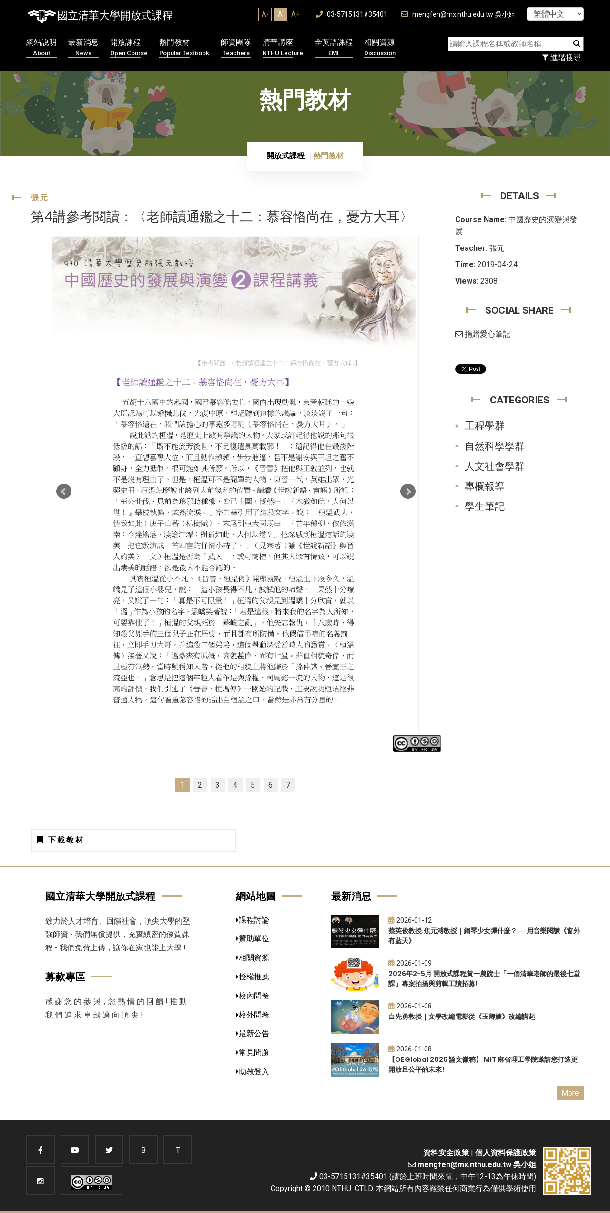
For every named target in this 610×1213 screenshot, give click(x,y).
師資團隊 (236, 48)
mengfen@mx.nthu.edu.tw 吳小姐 (458, 14)
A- (265, 14)
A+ (295, 14)
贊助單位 (252, 938)
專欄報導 (485, 486)
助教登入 (252, 1071)
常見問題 (252, 1052)
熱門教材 (184, 48)
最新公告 (252, 1033)
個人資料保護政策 (505, 1152)
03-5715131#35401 (351, 14)
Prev (63, 491)
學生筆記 (485, 506)
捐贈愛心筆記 (482, 334)
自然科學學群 (495, 446)
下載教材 (60, 839)
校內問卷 (252, 995)
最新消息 (83, 48)
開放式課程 (285, 155)
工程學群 (485, 426)
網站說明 (41, 48)
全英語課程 (334, 48)
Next (408, 491)
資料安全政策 (446, 1152)
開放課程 (129, 48)
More (570, 1093)
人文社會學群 (495, 466)
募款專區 (65, 977)
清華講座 (283, 48)
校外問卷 (252, 1014)
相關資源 (380, 48)
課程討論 (252, 920)
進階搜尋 (561, 57)
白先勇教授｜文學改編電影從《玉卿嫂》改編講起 (461, 1016)
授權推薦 (252, 976)
